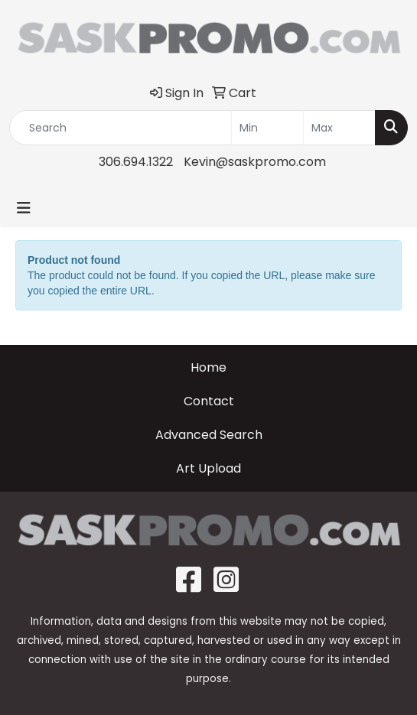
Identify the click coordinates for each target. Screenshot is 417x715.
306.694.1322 (136, 162)
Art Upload (208, 468)
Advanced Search (208, 435)
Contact (209, 401)
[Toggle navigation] (24, 208)
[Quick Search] (120, 127)
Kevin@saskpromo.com (255, 162)
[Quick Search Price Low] (267, 127)
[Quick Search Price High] (339, 127)
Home (208, 367)
